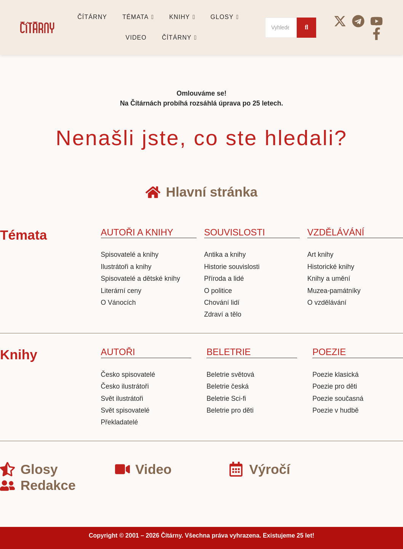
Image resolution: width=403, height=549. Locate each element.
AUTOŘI (118, 352)
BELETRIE (228, 352)
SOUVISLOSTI (234, 232)
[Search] (281, 28)
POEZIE (329, 352)
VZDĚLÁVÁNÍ (335, 232)
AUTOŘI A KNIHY (137, 232)
